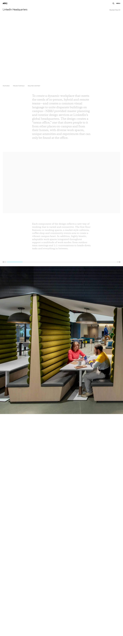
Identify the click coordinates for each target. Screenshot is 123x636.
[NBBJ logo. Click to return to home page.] (5, 3)
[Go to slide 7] (108, 261)
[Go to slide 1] (15, 261)
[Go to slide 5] (77, 261)
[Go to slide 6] (92, 261)
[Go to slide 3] (46, 261)
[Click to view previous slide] (4, 262)
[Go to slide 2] (30, 261)
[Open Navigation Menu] (118, 3)
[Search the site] (113, 3)
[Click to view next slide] (118, 262)
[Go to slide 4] (61, 261)
